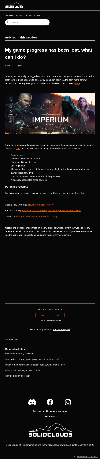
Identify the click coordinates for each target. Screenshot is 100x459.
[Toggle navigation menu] (89, 5)
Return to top (13, 339)
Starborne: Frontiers (13, 15)
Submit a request (61, 329)
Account (28, 15)
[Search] (27, 22)
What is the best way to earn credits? (23, 370)
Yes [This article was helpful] (42, 315)
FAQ (38, 15)
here (77, 83)
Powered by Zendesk (87, 456)
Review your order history (40, 204)
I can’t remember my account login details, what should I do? (35, 364)
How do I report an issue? (17, 376)
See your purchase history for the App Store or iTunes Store (51, 210)
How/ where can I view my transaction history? (35, 216)
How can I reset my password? (20, 353)
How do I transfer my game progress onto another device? (34, 359)
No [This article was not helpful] (58, 315)
